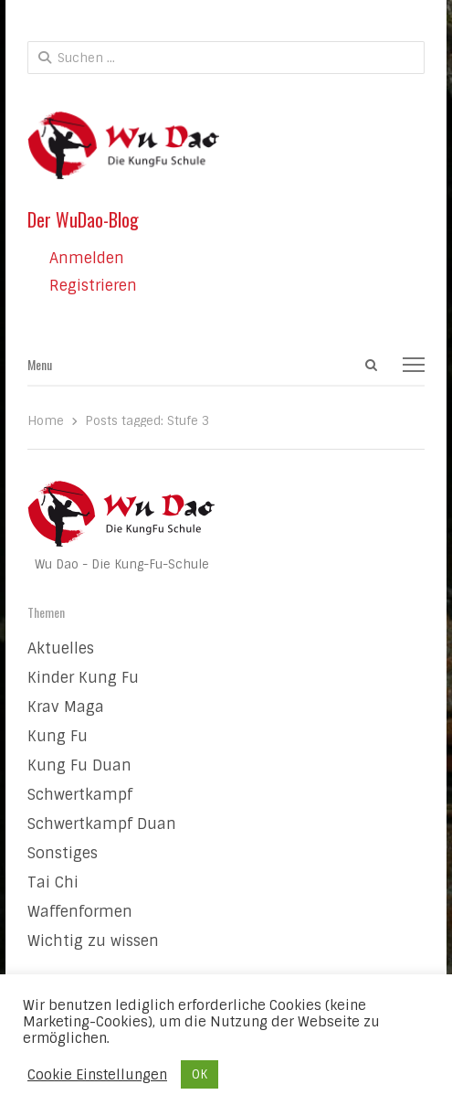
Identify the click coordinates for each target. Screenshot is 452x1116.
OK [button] (199, 1074)
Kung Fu (57, 736)
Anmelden (86, 258)
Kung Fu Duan (79, 765)
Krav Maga (65, 707)
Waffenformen (79, 911)
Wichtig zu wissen (93, 941)
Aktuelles (60, 648)
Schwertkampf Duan (101, 824)
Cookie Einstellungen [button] (97, 1075)
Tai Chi (53, 882)
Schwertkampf (79, 794)
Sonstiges (62, 853)
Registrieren (93, 285)
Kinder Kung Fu (83, 677)
